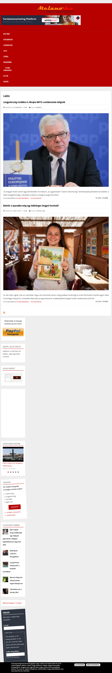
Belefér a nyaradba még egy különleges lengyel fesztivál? (31, 157)
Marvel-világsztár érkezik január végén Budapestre (16, 533)
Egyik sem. (8, 454)
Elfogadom (79, 665)
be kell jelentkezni (23, 150)
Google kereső (9, 320)
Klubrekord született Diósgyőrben (14, 506)
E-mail (6, 577)
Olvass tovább (102, 150)
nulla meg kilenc (11, 603)
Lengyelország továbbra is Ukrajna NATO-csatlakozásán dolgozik (34, 54)
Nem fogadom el (93, 665)
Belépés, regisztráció (12, 299)
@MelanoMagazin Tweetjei (12, 555)
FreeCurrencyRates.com (23, 653)
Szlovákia (7, 451)
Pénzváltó (13, 629)
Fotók (95, 34)
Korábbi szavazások (12, 464)
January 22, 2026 (9, 650)
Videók (105, 34)
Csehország (8, 446)
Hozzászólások (36, 150)
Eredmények (8, 467)
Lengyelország (9, 448)
